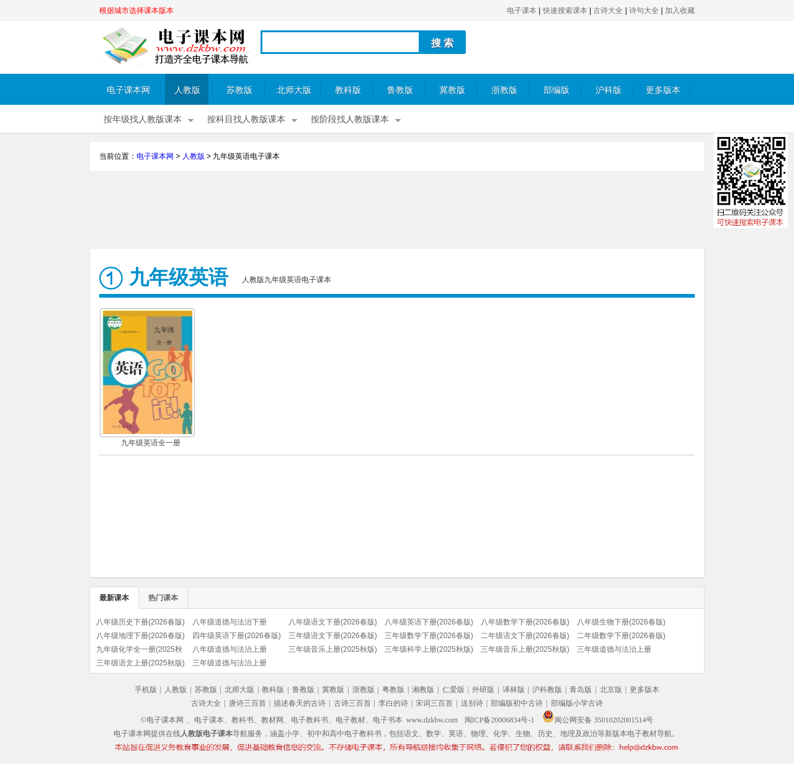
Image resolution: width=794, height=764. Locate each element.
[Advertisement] (397, 211)
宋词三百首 (434, 703)
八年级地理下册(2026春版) (140, 635)
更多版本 (663, 90)
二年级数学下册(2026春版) (621, 635)
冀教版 (452, 90)
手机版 (146, 689)
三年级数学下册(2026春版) (429, 635)
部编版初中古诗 (517, 703)
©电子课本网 (162, 720)
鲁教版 (400, 90)
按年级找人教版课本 (143, 119)
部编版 (556, 90)
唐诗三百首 (247, 703)
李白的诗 (393, 703)
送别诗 (472, 703)
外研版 (483, 689)
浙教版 (504, 90)
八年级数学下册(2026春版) (525, 622)
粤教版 (393, 689)
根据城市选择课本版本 (136, 10)
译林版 (513, 689)
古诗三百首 (352, 703)
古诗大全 (608, 10)
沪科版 (609, 90)
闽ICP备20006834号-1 (500, 720)
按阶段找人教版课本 (350, 119)
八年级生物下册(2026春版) (621, 622)
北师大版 (294, 90)
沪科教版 (547, 689)
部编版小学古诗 (577, 703)
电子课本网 (128, 90)
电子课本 (522, 10)
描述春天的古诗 (300, 703)
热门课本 (163, 597)
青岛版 (580, 689)
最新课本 (114, 597)
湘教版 (423, 689)
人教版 (187, 90)
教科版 (348, 90)
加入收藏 (680, 10)
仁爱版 (453, 689)
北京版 (611, 689)
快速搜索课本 (565, 10)
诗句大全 (644, 10)
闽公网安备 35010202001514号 (597, 720)
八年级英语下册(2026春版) (429, 622)
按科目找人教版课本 (246, 119)
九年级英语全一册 (151, 442)
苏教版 (239, 90)
